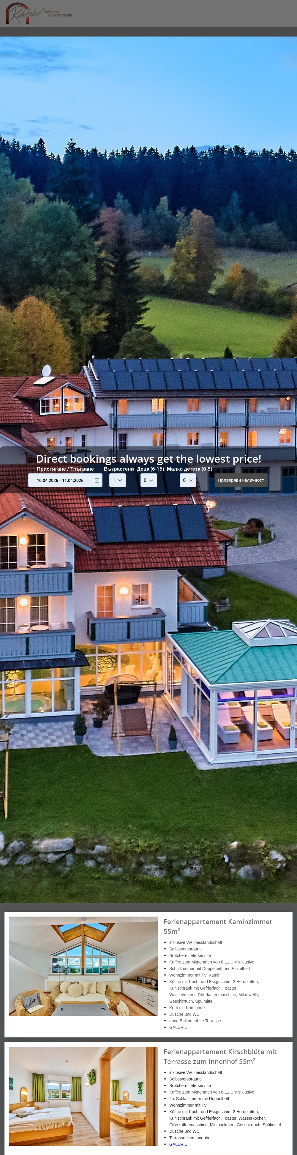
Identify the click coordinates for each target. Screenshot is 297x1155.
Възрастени (119, 468)
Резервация (268, 20)
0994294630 (225, 4)
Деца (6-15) (150, 468)
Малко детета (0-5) (189, 468)
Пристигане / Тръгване (65, 468)
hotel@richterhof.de (267, 4)
